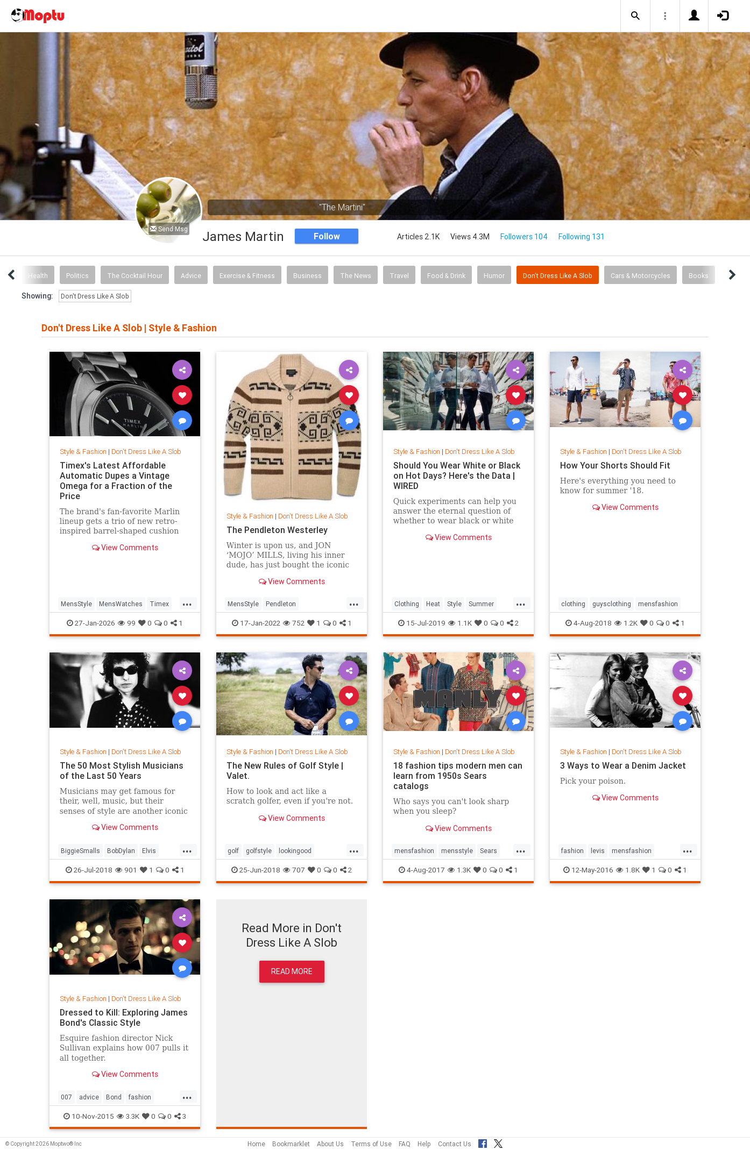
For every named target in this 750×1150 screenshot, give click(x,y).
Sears (488, 851)
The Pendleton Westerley (277, 529)
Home (256, 1144)
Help (424, 1144)
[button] (635, 16)
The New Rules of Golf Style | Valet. (285, 770)
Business (307, 276)
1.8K (628, 870)
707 (294, 870)
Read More (292, 971)
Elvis (149, 851)
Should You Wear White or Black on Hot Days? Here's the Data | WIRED (456, 475)
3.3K (128, 1116)
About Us (330, 1144)
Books (699, 276)
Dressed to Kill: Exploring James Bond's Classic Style (124, 1017)
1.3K (459, 870)
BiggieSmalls (80, 851)
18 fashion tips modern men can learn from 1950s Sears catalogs (457, 775)
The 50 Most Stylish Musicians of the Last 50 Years (122, 770)
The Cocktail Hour (134, 276)
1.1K (460, 623)
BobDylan (121, 851)
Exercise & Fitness (247, 276)
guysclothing (611, 604)
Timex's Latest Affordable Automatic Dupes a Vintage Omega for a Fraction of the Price (116, 480)
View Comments (125, 547)
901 (126, 870)
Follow (327, 236)
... (187, 603)
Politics (77, 276)
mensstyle (457, 851)
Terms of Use (371, 1144)
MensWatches (121, 604)
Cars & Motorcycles (640, 276)
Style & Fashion (83, 451)
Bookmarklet (291, 1144)
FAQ (405, 1144)
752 (294, 623)
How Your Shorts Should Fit (615, 465)
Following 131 (581, 237)
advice (89, 1097)
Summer (481, 604)
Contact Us (454, 1144)
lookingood (295, 851)
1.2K (626, 623)
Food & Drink (446, 276)
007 (66, 1097)
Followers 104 (524, 237)
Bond (114, 1097)
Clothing (406, 604)
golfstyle (259, 851)
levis (598, 851)
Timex (159, 604)
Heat (433, 604)
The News (355, 276)
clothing (573, 604)
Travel (399, 276)
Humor (494, 276)
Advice (191, 276)
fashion (572, 851)
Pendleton (281, 604)
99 (127, 623)
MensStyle (76, 604)
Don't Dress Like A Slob (557, 276)
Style (454, 604)
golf (233, 851)
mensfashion (658, 604)
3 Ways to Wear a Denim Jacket (623, 765)
